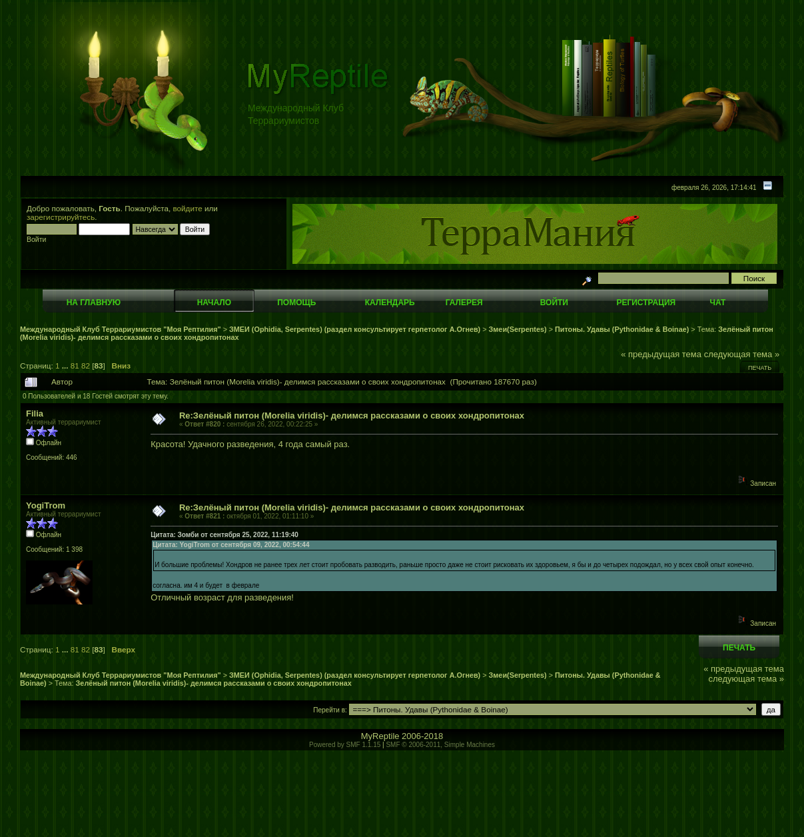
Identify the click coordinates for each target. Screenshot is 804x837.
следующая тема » (742, 354)
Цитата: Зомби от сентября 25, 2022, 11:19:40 (224, 534)
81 (75, 365)
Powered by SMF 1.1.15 (344, 744)
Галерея (464, 302)
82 (85, 365)
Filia (34, 413)
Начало (214, 302)
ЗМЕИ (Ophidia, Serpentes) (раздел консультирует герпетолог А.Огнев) (354, 329)
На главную (94, 302)
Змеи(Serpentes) (518, 329)
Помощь (296, 302)
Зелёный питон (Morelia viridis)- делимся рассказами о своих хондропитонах (214, 683)
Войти (554, 302)
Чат (717, 302)
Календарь (390, 302)
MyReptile (380, 736)
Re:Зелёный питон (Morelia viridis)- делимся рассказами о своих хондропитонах (351, 415)
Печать (759, 368)
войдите (187, 208)
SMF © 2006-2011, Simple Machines (440, 744)
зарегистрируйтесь (61, 217)
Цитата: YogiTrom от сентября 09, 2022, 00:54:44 (231, 544)
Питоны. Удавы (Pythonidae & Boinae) (622, 329)
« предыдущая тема (661, 354)
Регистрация (645, 302)
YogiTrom (45, 505)
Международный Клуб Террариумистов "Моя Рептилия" (120, 329)
